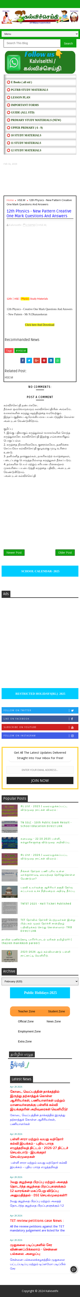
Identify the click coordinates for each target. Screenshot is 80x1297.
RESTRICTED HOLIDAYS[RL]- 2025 (40, 693)
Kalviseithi (51, 1291)
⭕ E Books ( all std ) (19, 82)
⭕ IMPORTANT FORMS (23, 105)
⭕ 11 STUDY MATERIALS (24, 143)
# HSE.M (21, 350)
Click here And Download (39, 324)
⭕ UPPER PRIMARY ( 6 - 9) (25, 127)
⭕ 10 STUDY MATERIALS (24, 135)
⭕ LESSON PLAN (18, 97)
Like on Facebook (41, 718)
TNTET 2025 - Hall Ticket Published (46, 903)
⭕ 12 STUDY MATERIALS (24, 150)
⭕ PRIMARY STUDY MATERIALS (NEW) (34, 120)
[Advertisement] (40, 181)
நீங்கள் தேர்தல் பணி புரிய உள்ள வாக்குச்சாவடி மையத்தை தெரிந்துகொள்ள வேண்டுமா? (48, 875)
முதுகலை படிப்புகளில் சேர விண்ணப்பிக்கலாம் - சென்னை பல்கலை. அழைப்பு (33, 1249)
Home (10, 200)
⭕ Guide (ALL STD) (20, 112)
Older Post (65, 552)
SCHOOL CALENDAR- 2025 (40, 571)
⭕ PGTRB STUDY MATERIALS (27, 89)
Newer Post (14, 552)
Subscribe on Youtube (41, 727)
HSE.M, (43, 225)
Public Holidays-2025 (40, 993)
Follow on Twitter (41, 710)
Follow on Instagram (41, 735)
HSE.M (21, 200)
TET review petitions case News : (37, 1221)
